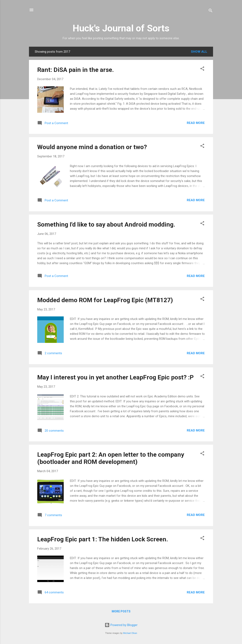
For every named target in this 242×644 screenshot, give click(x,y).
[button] (202, 69)
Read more (196, 123)
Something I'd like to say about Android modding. (106, 224)
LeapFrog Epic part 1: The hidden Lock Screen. (102, 539)
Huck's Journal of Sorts (121, 28)
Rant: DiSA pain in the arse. (75, 69)
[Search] (210, 11)
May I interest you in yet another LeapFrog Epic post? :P (115, 377)
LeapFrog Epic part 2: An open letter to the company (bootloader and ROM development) (110, 458)
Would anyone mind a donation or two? (92, 147)
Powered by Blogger (121, 625)
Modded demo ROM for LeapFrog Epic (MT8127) (105, 300)
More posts (121, 611)
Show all (199, 51)
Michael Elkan (130, 633)
